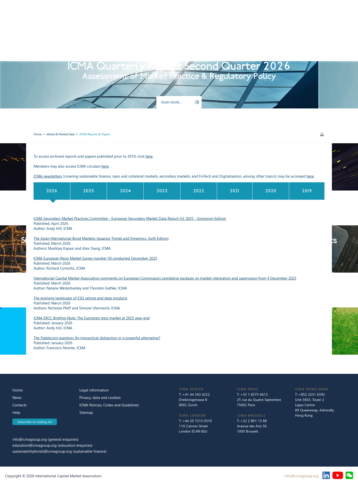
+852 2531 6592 (312, 394)
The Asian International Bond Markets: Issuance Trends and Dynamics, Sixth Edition (101, 238)
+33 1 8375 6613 (254, 394)
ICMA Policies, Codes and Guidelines (109, 404)
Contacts (19, 404)
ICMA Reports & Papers (95, 134)
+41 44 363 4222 (196, 394)
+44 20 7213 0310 (197, 420)
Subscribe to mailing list (34, 422)
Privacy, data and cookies (100, 397)
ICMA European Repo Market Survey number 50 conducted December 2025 (95, 258)
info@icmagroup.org (29, 439)
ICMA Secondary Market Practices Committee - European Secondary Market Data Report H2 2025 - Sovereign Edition (130, 218)
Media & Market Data (60, 134)
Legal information (94, 390)
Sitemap (86, 412)
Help (16, 412)
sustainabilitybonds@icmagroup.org (42, 451)
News (16, 397)
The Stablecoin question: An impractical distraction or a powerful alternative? (97, 337)
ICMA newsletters (48, 176)
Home (38, 134)
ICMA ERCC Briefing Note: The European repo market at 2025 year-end (92, 317)
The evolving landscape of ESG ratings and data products (80, 297)
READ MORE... (171, 102)
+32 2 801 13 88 (253, 420)
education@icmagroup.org (35, 445)
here (149, 156)
